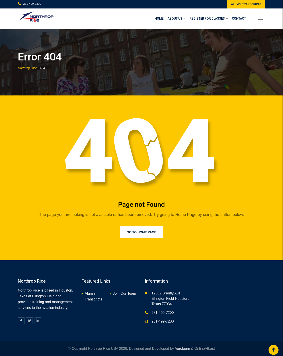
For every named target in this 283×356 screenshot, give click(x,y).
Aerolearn (182, 348)
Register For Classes (207, 18)
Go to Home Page (141, 232)
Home (159, 18)
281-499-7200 (32, 3)
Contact (239, 18)
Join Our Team (124, 293)
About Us (175, 18)
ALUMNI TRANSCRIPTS (246, 4)
